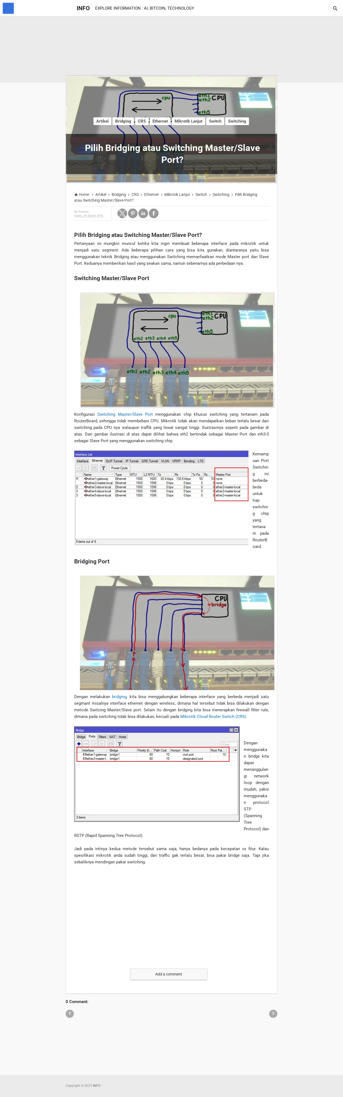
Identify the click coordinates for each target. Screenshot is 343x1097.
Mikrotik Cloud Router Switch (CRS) (213, 716)
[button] (122, 213)
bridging (119, 696)
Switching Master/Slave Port (125, 414)
